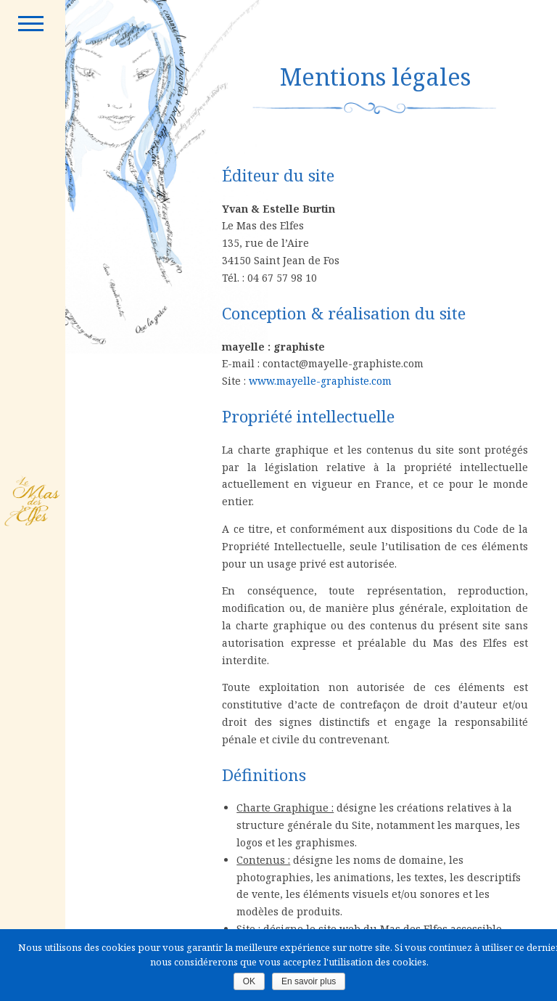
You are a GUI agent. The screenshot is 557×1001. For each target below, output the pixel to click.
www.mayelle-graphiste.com (320, 381)
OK (249, 981)
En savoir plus (308, 981)
